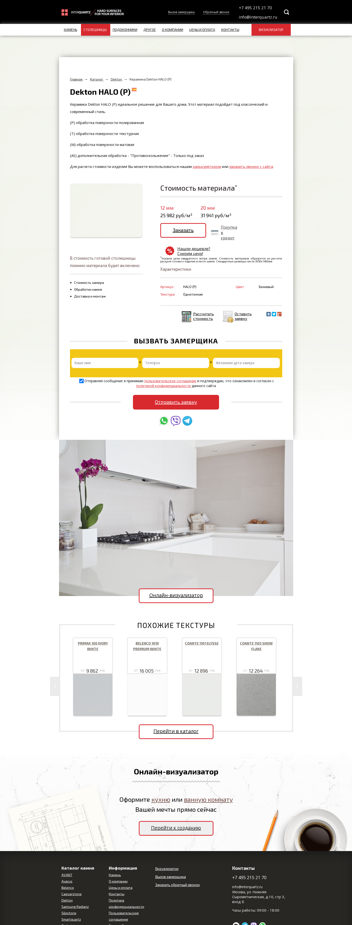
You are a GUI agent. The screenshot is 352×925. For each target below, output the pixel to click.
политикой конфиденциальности (163, 373)
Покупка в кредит (221, 233)
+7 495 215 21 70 (255, 7)
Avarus (66, 869)
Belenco (67, 875)
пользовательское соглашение (170, 368)
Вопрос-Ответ (120, 913)
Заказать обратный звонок (177, 872)
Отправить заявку (176, 389)
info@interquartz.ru (258, 17)
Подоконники (125, 30)
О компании (172, 30)
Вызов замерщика (181, 12)
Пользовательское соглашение (124, 904)
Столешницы (95, 30)
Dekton (67, 888)
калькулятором (207, 166)
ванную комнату (208, 787)
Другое (149, 30)
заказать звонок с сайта (251, 166)
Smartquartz (71, 907)
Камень (70, 30)
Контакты (230, 30)
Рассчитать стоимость (203, 303)
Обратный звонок (216, 12)
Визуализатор (271, 30)
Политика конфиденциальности (126, 891)
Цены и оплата (202, 30)
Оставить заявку (243, 303)
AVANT (66, 863)
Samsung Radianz (75, 894)
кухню (160, 787)
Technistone (71, 913)
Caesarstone (71, 882)
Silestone (68, 901)
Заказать (179, 230)
